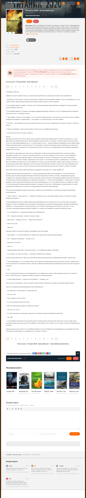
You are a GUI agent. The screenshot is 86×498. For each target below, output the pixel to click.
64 (52, 86)
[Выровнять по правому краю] (21, 409)
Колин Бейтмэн (15, 45)
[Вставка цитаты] (38, 409)
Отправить (11, 434)
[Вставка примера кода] (41, 409)
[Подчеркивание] (12, 409)
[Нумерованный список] (27, 409)
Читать (30, 40)
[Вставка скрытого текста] (46, 409)
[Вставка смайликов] (30, 409)
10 (44, 86)
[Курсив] (10, 409)
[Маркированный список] (24, 409)
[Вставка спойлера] (43, 409)
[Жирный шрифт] (7, 409)
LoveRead (9, 454)
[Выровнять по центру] (18, 409)
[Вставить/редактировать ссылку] (32, 409)
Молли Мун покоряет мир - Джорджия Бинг (18, 486)
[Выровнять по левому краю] (16, 409)
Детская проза (14, 47)
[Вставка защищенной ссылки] (35, 409)
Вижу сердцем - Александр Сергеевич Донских (18, 472)
